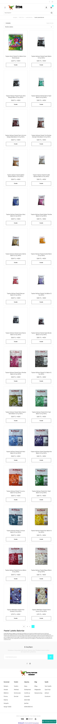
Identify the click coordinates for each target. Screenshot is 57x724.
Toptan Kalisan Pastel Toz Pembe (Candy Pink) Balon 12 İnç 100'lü (41, 136)
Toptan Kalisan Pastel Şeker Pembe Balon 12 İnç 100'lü (41, 215)
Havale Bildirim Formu (6, 693)
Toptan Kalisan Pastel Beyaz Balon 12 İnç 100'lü (41, 570)
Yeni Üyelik (48, 686)
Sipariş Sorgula (6, 701)
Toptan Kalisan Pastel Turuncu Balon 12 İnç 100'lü (15, 491)
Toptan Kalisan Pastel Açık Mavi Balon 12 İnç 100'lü (15, 452)
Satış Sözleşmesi (27, 687)
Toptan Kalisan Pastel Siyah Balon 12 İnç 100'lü (41, 57)
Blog (36, 686)
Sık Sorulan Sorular (17, 694)
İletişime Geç (38, 693)
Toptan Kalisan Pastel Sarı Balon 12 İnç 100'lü (41, 531)
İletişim (6, 686)
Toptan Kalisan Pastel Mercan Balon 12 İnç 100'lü (16, 294)
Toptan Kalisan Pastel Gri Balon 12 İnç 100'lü (41, 373)
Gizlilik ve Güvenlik (27, 694)
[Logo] (15, 7)
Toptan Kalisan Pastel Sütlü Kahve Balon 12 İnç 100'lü (16, 254)
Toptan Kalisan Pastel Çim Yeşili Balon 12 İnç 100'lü (41, 491)
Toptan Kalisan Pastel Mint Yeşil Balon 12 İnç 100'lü (41, 412)
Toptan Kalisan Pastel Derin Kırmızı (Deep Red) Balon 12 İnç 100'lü (15, 136)
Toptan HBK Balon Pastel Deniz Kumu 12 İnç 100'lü (41, 610)
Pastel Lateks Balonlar (39, 17)
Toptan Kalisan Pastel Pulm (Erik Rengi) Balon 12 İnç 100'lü (15, 96)
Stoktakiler (8, 23)
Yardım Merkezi (16, 687)
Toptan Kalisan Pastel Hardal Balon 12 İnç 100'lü (41, 254)
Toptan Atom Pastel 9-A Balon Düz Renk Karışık (15, 57)
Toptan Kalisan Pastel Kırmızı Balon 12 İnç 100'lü (15, 570)
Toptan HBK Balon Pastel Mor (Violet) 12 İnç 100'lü (15, 610)
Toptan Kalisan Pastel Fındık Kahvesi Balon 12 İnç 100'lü (41, 175)
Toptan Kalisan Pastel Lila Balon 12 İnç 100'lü (41, 294)
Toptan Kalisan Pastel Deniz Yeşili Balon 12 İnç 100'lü (41, 96)
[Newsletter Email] (28, 657)
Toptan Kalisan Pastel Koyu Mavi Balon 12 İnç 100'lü (15, 215)
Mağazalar (38, 689)
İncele (15, 65)
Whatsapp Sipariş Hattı (49, 721)
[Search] (28, 12)
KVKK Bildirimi (28, 706)
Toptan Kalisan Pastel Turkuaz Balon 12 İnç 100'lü (16, 531)
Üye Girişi (47, 689)
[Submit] (50, 657)
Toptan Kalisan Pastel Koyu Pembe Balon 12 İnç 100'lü (15, 373)
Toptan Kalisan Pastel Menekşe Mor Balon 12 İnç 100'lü (41, 452)
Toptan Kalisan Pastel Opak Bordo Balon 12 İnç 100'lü (41, 333)
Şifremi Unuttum (47, 694)
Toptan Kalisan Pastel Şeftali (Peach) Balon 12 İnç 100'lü (15, 175)
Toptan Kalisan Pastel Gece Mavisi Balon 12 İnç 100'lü (16, 333)
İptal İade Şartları (27, 701)
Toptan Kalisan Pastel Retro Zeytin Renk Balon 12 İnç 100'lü (15, 412)
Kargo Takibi (7, 706)
